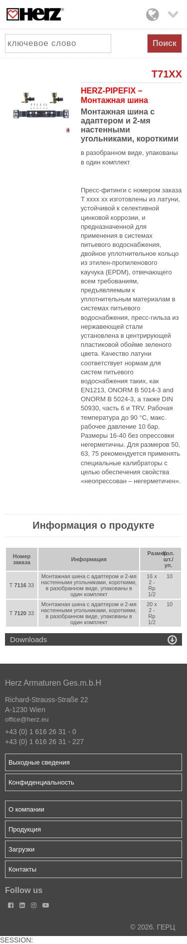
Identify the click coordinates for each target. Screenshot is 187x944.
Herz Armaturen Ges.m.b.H (53, 683)
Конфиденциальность (41, 782)
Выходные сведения (39, 762)
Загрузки (21, 849)
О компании (26, 809)
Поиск (165, 43)
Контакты (22, 869)
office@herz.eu (26, 719)
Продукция (24, 829)
